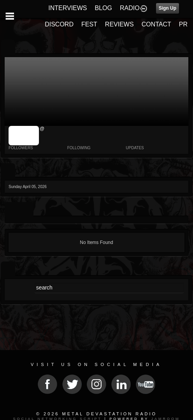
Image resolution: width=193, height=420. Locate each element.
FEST (89, 24)
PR (183, 24)
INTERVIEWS (67, 8)
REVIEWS (119, 24)
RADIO (130, 8)
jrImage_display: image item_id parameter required (24, 135)
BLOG (103, 8)
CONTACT (156, 24)
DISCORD (59, 24)
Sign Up (167, 8)
